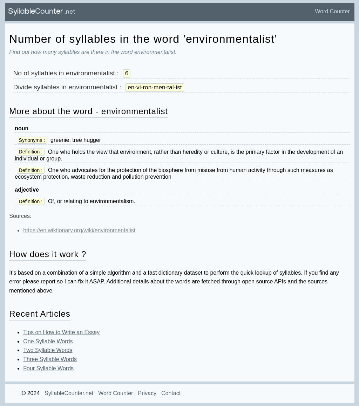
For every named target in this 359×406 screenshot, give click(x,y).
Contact (171, 394)
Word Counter (332, 11)
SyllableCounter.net (69, 394)
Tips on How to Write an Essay (61, 332)
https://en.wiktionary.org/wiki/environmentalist (79, 230)
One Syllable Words (48, 341)
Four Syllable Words (48, 368)
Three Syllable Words (50, 359)
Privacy (147, 394)
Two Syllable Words (47, 350)
